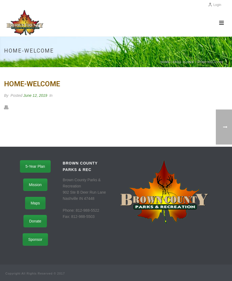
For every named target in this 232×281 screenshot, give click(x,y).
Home (165, 62)
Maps (35, 203)
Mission (35, 185)
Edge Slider (183, 62)
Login (214, 5)
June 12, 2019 (35, 95)
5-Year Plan (35, 166)
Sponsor (35, 239)
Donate (35, 221)
